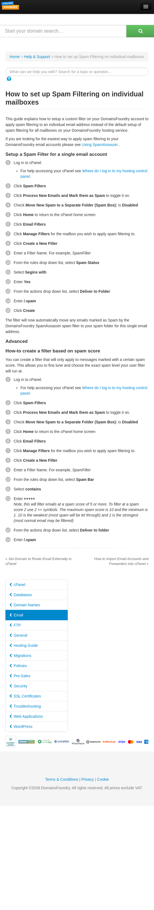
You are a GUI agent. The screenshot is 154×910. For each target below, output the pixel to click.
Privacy (87, 779)
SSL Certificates (25, 696)
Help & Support (37, 56)
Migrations (20, 655)
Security (18, 686)
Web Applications (26, 716)
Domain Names (25, 605)
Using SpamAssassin (100, 144)
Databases (21, 595)
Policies (18, 666)
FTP (15, 625)
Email (16, 615)
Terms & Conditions (61, 779)
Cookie (103, 779)
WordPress (21, 726)
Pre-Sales (20, 676)
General (18, 635)
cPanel (17, 584)
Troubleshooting (25, 706)
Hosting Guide (24, 645)
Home (15, 56)
